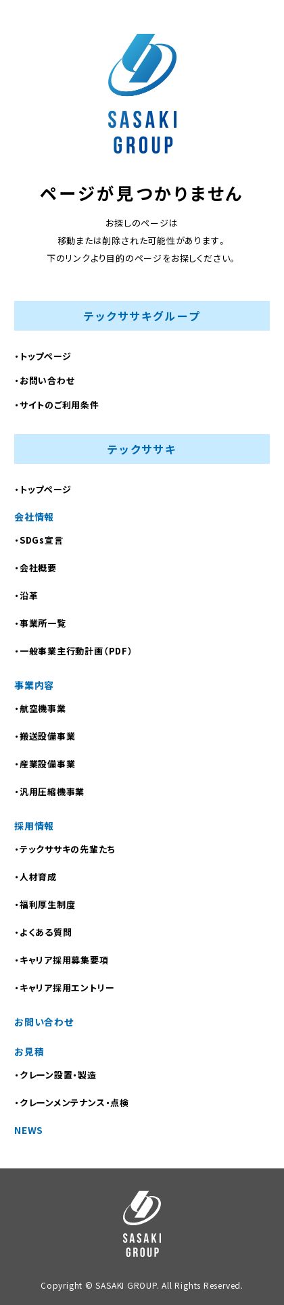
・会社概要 (35, 567)
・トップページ (42, 356)
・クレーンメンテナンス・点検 (71, 1102)
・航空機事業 (40, 708)
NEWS (28, 1130)
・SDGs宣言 (38, 539)
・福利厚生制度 (44, 904)
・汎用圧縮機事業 (49, 791)
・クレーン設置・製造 (55, 1074)
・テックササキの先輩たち (64, 849)
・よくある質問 (43, 932)
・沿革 (26, 595)
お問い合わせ (44, 1021)
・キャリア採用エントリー (64, 987)
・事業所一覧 (40, 623)
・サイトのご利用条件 (56, 404)
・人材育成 (35, 876)
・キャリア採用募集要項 (61, 959)
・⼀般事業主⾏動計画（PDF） (73, 650)
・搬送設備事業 (44, 736)
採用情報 (34, 825)
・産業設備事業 (44, 763)
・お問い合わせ (44, 380)
